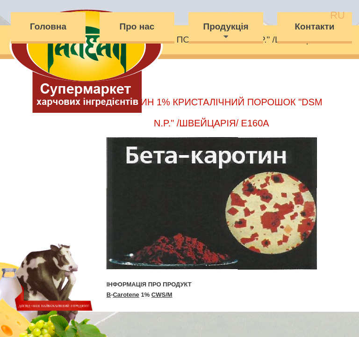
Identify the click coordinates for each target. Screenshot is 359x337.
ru (337, 15)
